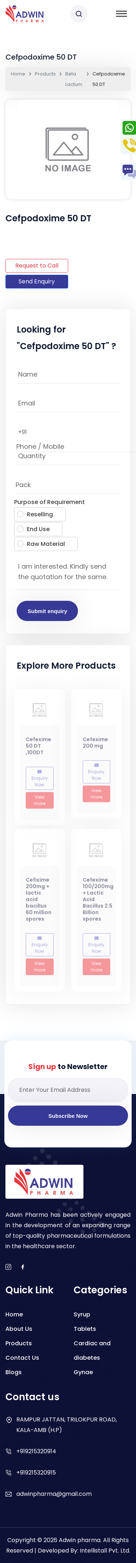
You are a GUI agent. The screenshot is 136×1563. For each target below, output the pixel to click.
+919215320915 (36, 1472)
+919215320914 (36, 1451)
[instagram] (8, 1267)
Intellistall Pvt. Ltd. (105, 1550)
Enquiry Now (40, 782)
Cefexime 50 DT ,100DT (38, 749)
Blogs (13, 1372)
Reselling (35, 514)
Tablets (85, 1329)
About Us (18, 1329)
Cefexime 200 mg (95, 745)
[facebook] (23, 1267)
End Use (33, 529)
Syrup (82, 1314)
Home (18, 73)
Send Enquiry (36, 281)
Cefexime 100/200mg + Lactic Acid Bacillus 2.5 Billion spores (98, 902)
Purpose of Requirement (49, 502)
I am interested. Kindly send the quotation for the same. (68, 573)
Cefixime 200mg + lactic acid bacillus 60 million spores (38, 902)
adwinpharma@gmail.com (54, 1494)
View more (39, 803)
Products (45, 73)
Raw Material (41, 544)
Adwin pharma (79, 1540)
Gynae (83, 1372)
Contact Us (22, 1358)
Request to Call (36, 265)
